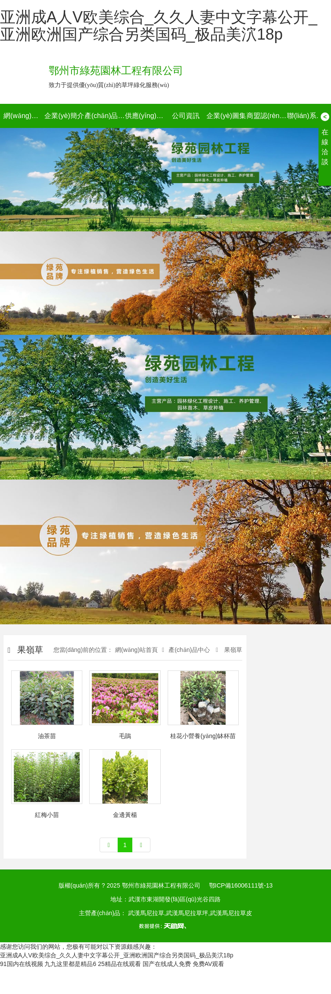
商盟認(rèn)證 (267, 115)
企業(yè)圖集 (226, 115)
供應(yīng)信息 (145, 115)
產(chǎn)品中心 (104, 115)
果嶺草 (232, 649)
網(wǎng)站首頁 (23, 115)
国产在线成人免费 (167, 963)
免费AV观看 (209, 963)
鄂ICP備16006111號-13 (241, 885)
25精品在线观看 (119, 963)
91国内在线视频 (21, 963)
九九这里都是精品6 (70, 963)
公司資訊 (186, 115)
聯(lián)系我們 (307, 115)
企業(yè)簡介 (64, 115)
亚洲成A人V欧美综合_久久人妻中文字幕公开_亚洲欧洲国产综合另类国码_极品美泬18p (158, 25)
